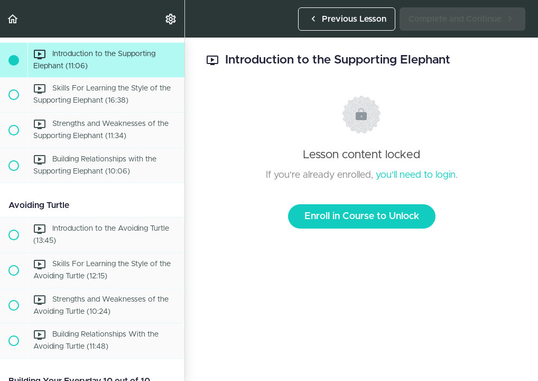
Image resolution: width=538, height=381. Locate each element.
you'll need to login (416, 175)
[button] (13, 19)
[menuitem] (171, 19)
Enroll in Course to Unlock (361, 216)
